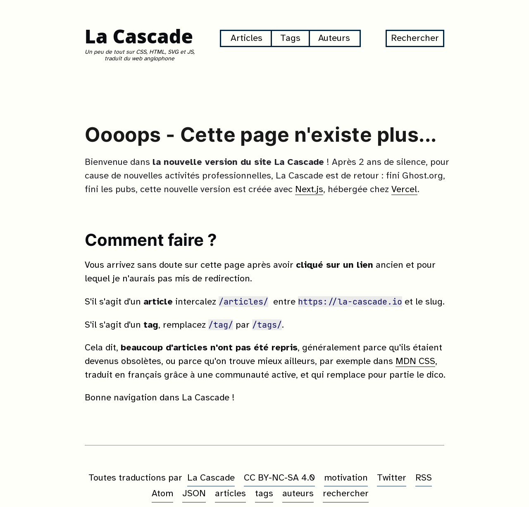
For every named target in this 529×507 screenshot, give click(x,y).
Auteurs (334, 38)
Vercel (404, 190)
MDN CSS (415, 362)
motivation (346, 478)
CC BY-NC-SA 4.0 (279, 478)
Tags (290, 38)
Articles (246, 38)
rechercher (346, 494)
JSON (194, 494)
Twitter (391, 478)
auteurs (298, 494)
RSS (423, 478)
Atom (162, 494)
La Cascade (139, 36)
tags (264, 494)
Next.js (309, 190)
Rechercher (415, 38)
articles (230, 494)
